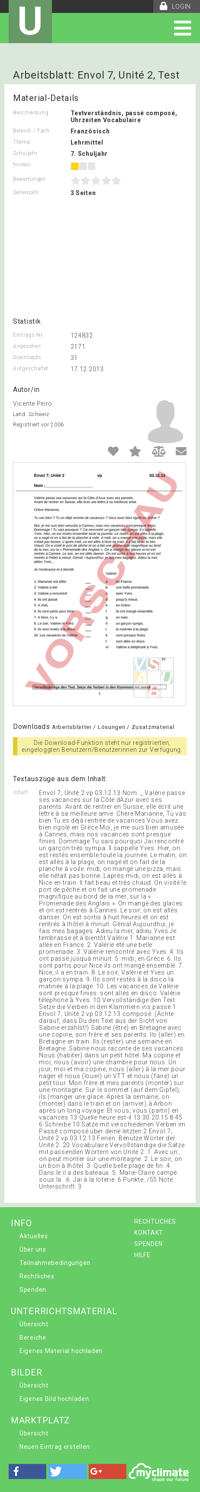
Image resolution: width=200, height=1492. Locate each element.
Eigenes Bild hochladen (54, 1398)
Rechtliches (37, 1276)
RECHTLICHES (155, 1221)
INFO (21, 1223)
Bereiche (32, 1337)
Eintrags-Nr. (28, 335)
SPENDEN (148, 1243)
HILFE (142, 1255)
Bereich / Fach (31, 131)
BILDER (26, 1372)
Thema (21, 142)
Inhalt (20, 792)
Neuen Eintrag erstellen (54, 1446)
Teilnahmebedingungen (54, 1262)
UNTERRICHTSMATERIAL (64, 1311)
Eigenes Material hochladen (61, 1350)
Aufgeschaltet (30, 369)
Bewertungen (29, 179)
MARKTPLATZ (40, 1420)
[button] (27, 1471)
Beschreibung (30, 113)
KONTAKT (148, 1232)
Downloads (27, 357)
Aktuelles (33, 1236)
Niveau (21, 164)
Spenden (32, 1289)
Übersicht (33, 1324)
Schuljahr (25, 153)
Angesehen (27, 346)
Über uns (32, 1249)
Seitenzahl (26, 192)
